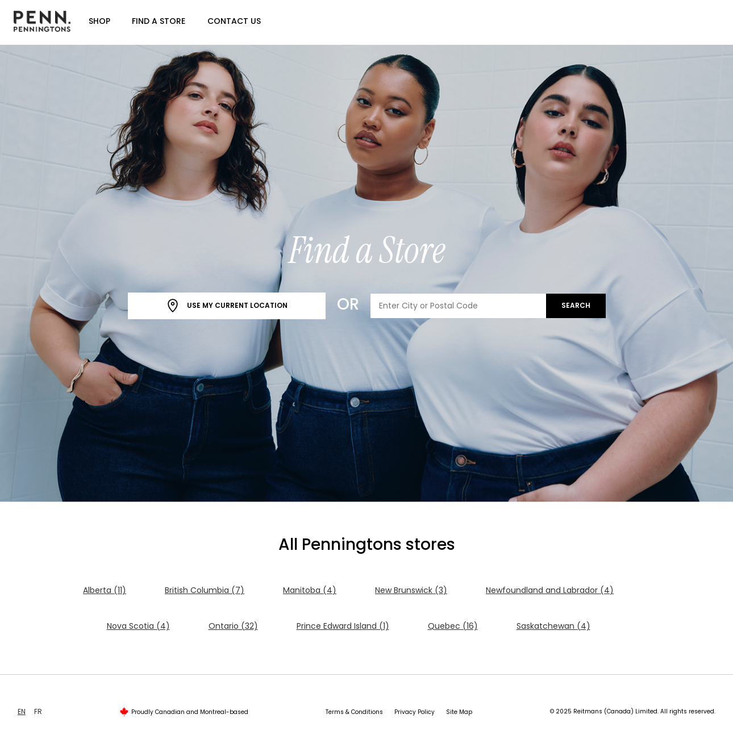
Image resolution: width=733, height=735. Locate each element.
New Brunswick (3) (411, 590)
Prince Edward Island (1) (343, 626)
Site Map (459, 712)
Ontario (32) (233, 626)
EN (22, 711)
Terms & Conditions (354, 712)
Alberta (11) (104, 590)
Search (575, 305)
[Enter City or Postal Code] (458, 306)
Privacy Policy (414, 712)
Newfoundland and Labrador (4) (550, 590)
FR (38, 711)
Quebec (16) (453, 626)
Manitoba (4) (309, 590)
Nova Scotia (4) (138, 626)
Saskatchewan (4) (553, 626)
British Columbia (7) (204, 590)
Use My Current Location (227, 306)
